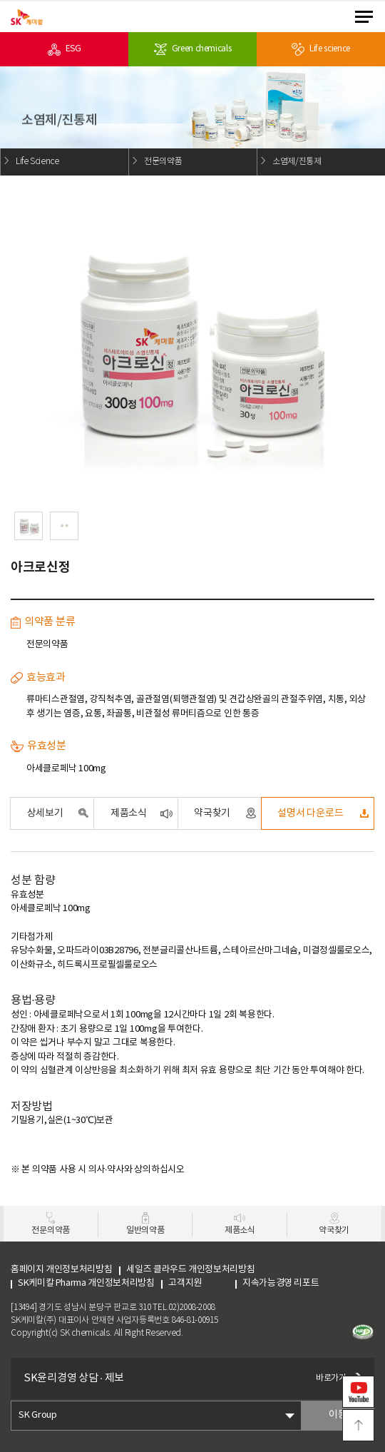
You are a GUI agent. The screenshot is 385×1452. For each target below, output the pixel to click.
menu (364, 17)
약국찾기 (212, 813)
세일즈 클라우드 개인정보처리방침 (190, 1269)
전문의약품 (50, 1230)
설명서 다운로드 (310, 813)
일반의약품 (145, 1230)
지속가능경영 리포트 (280, 1283)
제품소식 (129, 813)
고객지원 (198, 1283)
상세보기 (45, 813)
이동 (337, 1415)
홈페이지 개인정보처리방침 (61, 1269)
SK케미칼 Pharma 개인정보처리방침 (86, 1283)
